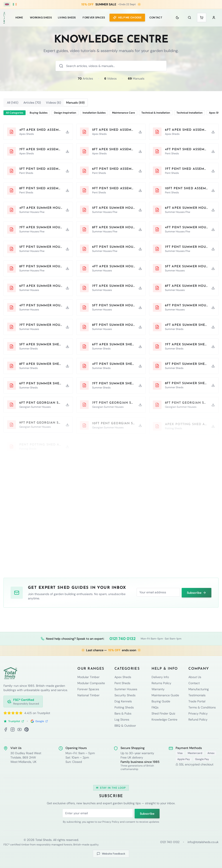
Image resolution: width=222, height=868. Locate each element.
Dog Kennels (123, 701)
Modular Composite (91, 683)
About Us (194, 677)
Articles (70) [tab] (32, 102)
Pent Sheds (122, 683)
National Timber (88, 695)
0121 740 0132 (122, 638)
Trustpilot (13, 721)
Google (39, 721)
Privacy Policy (198, 713)
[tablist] (45, 102)
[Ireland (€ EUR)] (14, 4)
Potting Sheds (124, 707)
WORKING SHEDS (41, 17)
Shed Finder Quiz (163, 713)
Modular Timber (88, 677)
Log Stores (121, 719)
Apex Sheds (122, 677)
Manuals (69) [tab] (75, 102)
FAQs (155, 707)
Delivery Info (160, 677)
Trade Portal (196, 701)
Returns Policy (161, 683)
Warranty (158, 689)
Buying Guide (161, 701)
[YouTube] (19, 729)
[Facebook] (5, 729)
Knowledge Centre (164, 719)
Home (19, 17)
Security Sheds (124, 695)
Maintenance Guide (165, 695)
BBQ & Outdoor (125, 726)
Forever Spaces (94, 17)
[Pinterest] (26, 729)
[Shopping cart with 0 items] (201, 17)
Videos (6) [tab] (53, 102)
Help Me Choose (127, 17)
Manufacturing (198, 689)
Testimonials (197, 695)
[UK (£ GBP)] (6, 4)
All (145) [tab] (12, 102)
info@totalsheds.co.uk (203, 842)
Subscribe (196, 592)
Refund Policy (197, 719)
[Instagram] (12, 729)
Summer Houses (125, 689)
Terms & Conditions (202, 707)
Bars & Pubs (122, 713)
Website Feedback (111, 853)
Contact (155, 17)
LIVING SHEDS (67, 17)
